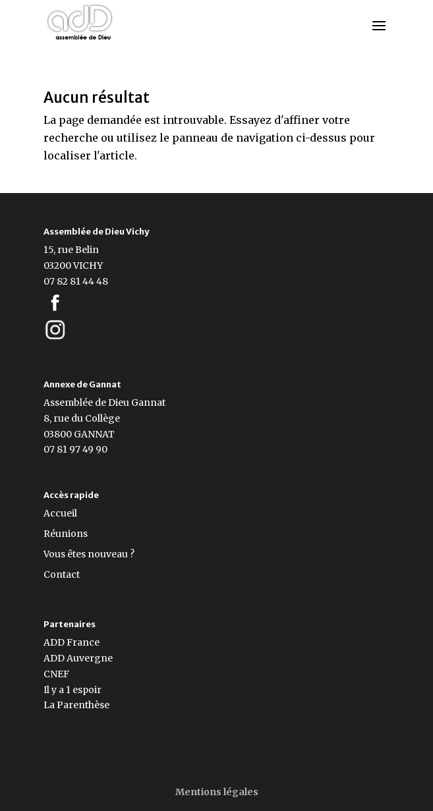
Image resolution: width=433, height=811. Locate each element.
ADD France (71, 642)
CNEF (56, 674)
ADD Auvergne (78, 658)
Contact (61, 574)
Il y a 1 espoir (72, 690)
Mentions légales (216, 792)
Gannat (148, 402)
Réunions (65, 534)
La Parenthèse (76, 705)
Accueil (60, 513)
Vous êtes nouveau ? (88, 554)
